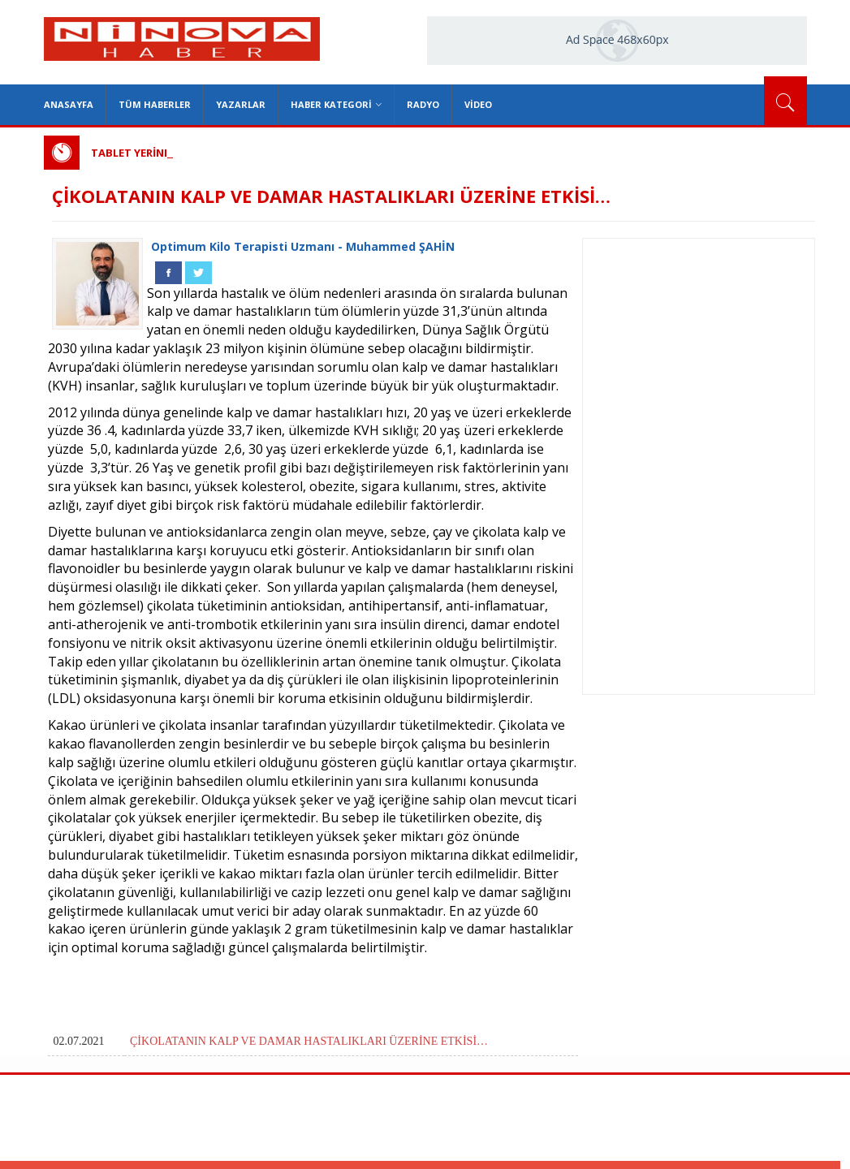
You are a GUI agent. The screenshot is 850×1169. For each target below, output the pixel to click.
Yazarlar (240, 104)
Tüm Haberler (155, 104)
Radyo (423, 104)
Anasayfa (68, 104)
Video (478, 104)
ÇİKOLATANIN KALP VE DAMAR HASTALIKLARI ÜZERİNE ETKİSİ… (309, 1041)
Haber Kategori (336, 104)
